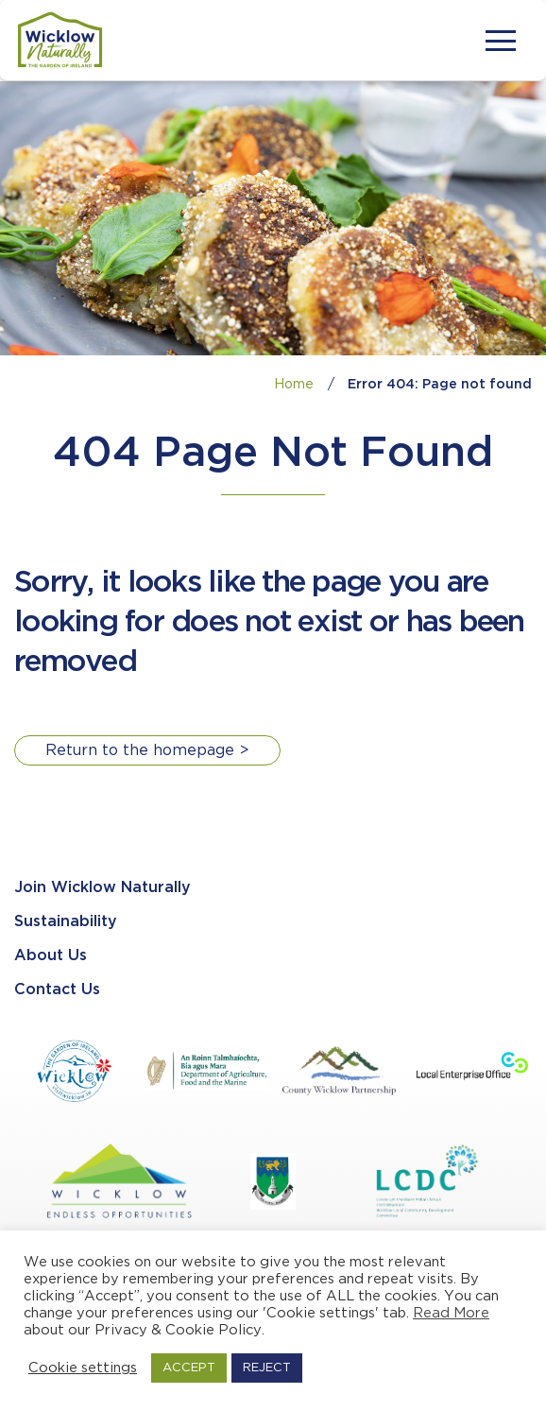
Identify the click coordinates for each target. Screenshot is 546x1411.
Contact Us (57, 990)
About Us (50, 956)
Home (294, 384)
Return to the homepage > (147, 751)
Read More (451, 1313)
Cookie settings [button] (82, 1368)
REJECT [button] (267, 1368)
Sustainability (65, 922)
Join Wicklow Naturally (102, 888)
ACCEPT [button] (188, 1368)
